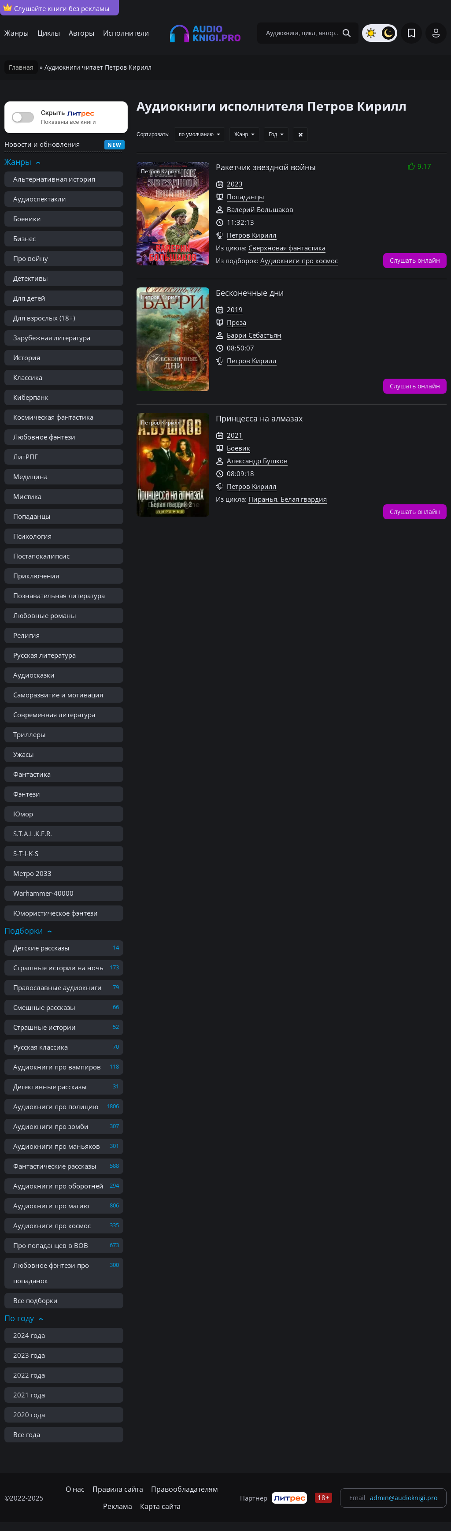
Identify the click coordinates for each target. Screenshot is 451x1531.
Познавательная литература (59, 595)
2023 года (29, 1355)
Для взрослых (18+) (44, 317)
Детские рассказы (41, 947)
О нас (75, 1489)
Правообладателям (184, 1489)
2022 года (29, 1375)
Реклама (117, 1506)
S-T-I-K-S (25, 853)
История (26, 357)
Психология (32, 536)
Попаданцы (32, 516)
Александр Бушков (257, 460)
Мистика (27, 496)
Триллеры (29, 734)
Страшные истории (44, 1027)
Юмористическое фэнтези (55, 913)
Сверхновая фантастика (286, 247)
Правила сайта (117, 1489)
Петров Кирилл (252, 235)
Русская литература (44, 655)
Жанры (16, 33)
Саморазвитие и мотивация (58, 694)
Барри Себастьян (254, 335)
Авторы (81, 33)
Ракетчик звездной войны (266, 167)
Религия (26, 635)
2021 (235, 435)
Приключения (36, 575)
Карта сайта (160, 1506)
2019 (235, 309)
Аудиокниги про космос (52, 1225)
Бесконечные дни (250, 292)
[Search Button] (346, 33)
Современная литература (54, 714)
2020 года (29, 1414)
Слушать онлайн (415, 260)
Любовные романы (44, 615)
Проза (236, 322)
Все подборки (35, 1300)
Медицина (30, 476)
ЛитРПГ (25, 456)
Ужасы (23, 754)
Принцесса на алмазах (259, 418)
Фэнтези (26, 794)
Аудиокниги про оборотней (58, 1185)
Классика (27, 377)
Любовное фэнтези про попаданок (51, 1273)
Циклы (48, 33)
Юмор (23, 813)
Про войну (30, 258)
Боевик (238, 447)
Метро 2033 (32, 873)
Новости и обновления (42, 144)
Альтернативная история (54, 179)
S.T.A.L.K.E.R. (32, 833)
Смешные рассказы (44, 1007)
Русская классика (40, 1047)
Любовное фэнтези (44, 436)
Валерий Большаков (260, 209)
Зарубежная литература (51, 337)
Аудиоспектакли (39, 198)
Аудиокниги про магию (51, 1205)
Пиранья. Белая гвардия (287, 499)
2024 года (29, 1335)
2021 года (29, 1394)
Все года (26, 1434)
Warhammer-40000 (43, 893)
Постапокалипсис (41, 555)
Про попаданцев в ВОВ (50, 1245)
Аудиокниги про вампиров (57, 1066)
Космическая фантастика (53, 417)
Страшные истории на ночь (58, 967)
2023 (235, 183)
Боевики (27, 218)
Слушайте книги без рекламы (56, 8)
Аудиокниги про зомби (51, 1126)
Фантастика (32, 774)
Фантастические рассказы (54, 1166)
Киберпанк (30, 397)
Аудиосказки (34, 675)
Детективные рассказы (50, 1086)
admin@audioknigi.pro (403, 1498)
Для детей (29, 298)
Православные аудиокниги (57, 987)
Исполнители (126, 33)
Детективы (30, 278)
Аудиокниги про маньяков (56, 1146)
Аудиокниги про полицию (55, 1106)
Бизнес (24, 238)
